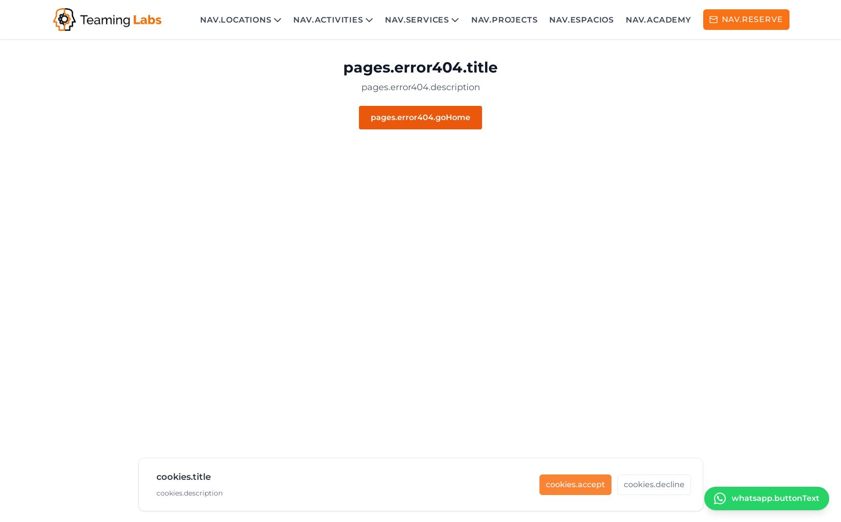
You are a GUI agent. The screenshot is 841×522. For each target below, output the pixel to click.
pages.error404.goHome (420, 117)
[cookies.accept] (575, 488)
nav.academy (658, 20)
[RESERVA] (746, 19)
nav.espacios (581, 20)
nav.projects (504, 20)
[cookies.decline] (654, 488)
